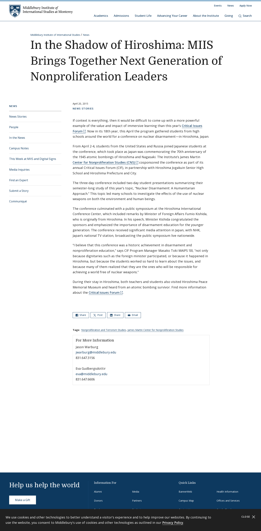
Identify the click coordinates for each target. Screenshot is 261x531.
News (230, 5)
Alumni (98, 491)
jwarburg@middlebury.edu (96, 352)
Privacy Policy (172, 522)
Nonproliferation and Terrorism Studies (103, 330)
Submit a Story (19, 191)
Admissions (121, 16)
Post (98, 315)
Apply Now (245, 5)
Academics (101, 16)
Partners (137, 500)
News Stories (18, 116)
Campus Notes (19, 148)
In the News (17, 138)
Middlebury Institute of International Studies (55, 34)
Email (133, 315)
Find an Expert (18, 180)
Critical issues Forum (104, 292)
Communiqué (18, 201)
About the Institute (206, 16)
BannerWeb (185, 491)
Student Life (143, 16)
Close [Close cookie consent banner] (248, 517)
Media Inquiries (19, 170)
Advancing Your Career (172, 16)
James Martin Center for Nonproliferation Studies (156, 330)
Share (81, 315)
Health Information (227, 491)
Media (135, 491)
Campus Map (186, 500)
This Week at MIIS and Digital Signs (32, 159)
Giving (228, 16)
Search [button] (245, 16)
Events (218, 5)
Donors (98, 500)
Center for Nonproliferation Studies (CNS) (104, 162)
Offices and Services (228, 500)
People (13, 127)
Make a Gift (22, 500)
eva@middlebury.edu (91, 374)
